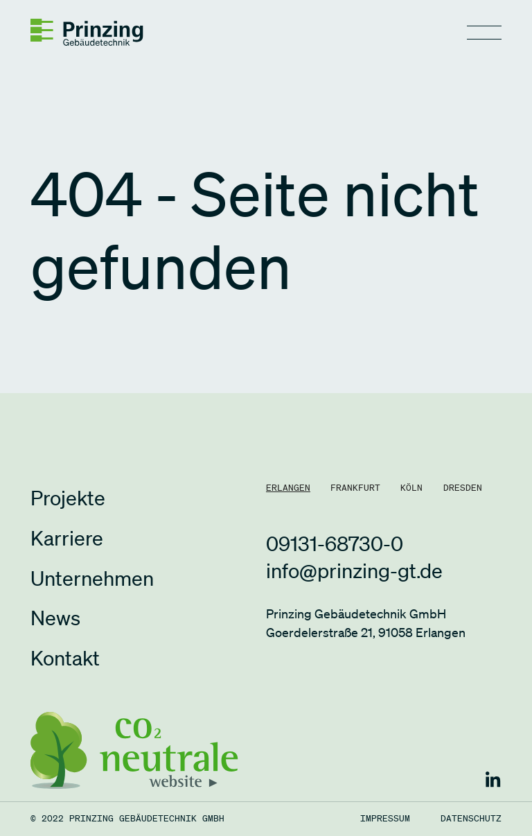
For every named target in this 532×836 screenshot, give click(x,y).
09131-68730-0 (334, 543)
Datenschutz (471, 819)
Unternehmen (92, 578)
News (55, 617)
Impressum (385, 819)
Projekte (67, 497)
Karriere (66, 537)
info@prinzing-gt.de (354, 570)
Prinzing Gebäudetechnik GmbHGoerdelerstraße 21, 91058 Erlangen (366, 623)
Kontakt (65, 657)
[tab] (288, 488)
